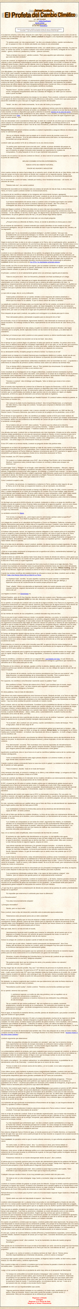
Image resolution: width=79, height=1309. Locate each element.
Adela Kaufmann (45, 21)
